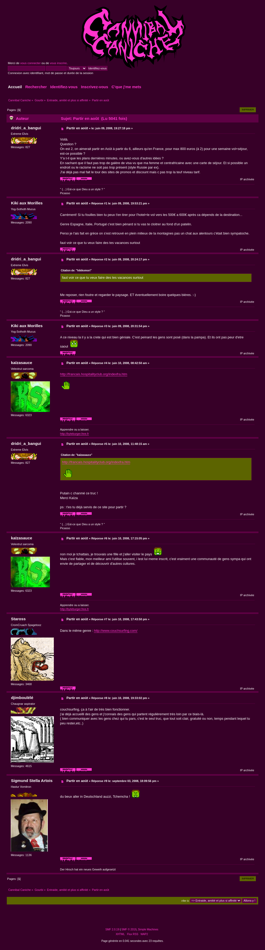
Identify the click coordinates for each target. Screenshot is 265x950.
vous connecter (30, 63)
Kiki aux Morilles (27, 203)
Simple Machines (148, 929)
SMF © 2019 (129, 929)
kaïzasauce (21, 362)
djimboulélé (22, 697)
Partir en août (77, 128)
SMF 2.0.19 (112, 929)
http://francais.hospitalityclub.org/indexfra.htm (93, 374)
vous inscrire (58, 63)
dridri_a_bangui (26, 128)
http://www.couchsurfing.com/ (115, 631)
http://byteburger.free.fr (74, 433)
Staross (18, 619)
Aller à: (185, 900)
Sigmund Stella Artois (32, 780)
